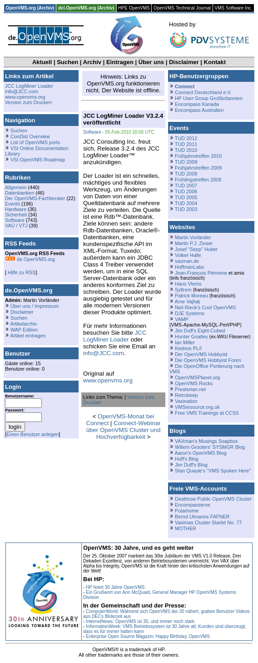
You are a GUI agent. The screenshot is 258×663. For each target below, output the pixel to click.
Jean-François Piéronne (201, 273)
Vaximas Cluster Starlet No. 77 (208, 522)
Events (12, 203)
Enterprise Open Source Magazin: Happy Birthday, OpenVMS (148, 636)
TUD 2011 (186, 144)
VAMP (182, 319)
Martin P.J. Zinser (194, 243)
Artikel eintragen (27, 335)
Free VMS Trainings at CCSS (207, 413)
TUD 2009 (186, 162)
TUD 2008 (186, 173)
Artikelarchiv (23, 323)
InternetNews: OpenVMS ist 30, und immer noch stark (140, 621)
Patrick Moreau (191, 295)
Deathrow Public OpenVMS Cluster (213, 499)
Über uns (151, 62)
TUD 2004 (186, 203)
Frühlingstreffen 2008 (198, 179)
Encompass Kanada (197, 104)
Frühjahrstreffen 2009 (198, 168)
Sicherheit (16, 214)
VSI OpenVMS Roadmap (37, 159)
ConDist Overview (30, 136)
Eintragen (120, 62)
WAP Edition (24, 329)
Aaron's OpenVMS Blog (200, 453)
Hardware (15, 209)
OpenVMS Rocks (194, 383)
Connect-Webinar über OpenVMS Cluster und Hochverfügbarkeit (123, 430)
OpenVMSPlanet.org (197, 377)
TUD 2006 (186, 191)
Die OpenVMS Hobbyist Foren (208, 360)
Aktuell (42, 62)
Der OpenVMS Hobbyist (201, 354)
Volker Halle (188, 255)
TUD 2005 (186, 197)
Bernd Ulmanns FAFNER (202, 516)
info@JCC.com (21, 91)
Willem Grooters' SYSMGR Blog (210, 447)
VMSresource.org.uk (197, 407)
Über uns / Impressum (34, 306)
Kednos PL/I (188, 348)
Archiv (92, 62)
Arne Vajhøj (187, 301)
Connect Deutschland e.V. (203, 92)
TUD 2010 (186, 150)
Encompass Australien (199, 110)
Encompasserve (192, 504)
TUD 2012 (186, 138)
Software (15, 220)
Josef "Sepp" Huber (196, 249)
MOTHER (185, 528)
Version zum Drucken (28, 102)
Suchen (67, 62)
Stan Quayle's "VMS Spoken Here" (213, 470)
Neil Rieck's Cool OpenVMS (205, 307)
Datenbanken (19, 193)
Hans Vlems (188, 283)
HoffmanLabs (189, 267)
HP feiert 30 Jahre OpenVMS (115, 587)
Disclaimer (184, 62)
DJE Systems (189, 313)
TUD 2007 (186, 185)
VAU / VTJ (16, 225)
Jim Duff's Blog (191, 464)
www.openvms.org (25, 97)
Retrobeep (186, 395)
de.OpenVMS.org (30, 259)
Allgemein (16, 187)
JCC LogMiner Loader (29, 86)
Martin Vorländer (193, 237)
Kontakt (215, 62)
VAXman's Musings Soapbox (206, 441)
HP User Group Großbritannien (209, 98)
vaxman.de (187, 261)
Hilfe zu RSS (20, 272)
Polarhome (186, 510)
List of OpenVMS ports (35, 142)
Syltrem (183, 289)
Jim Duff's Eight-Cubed (200, 330)
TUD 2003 (186, 209)
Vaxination (186, 401)
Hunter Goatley (191, 336)
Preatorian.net (190, 389)
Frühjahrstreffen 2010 (198, 156)
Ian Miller (185, 342)
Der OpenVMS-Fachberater (35, 198)
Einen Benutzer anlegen (32, 434)
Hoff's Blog (186, 459)
